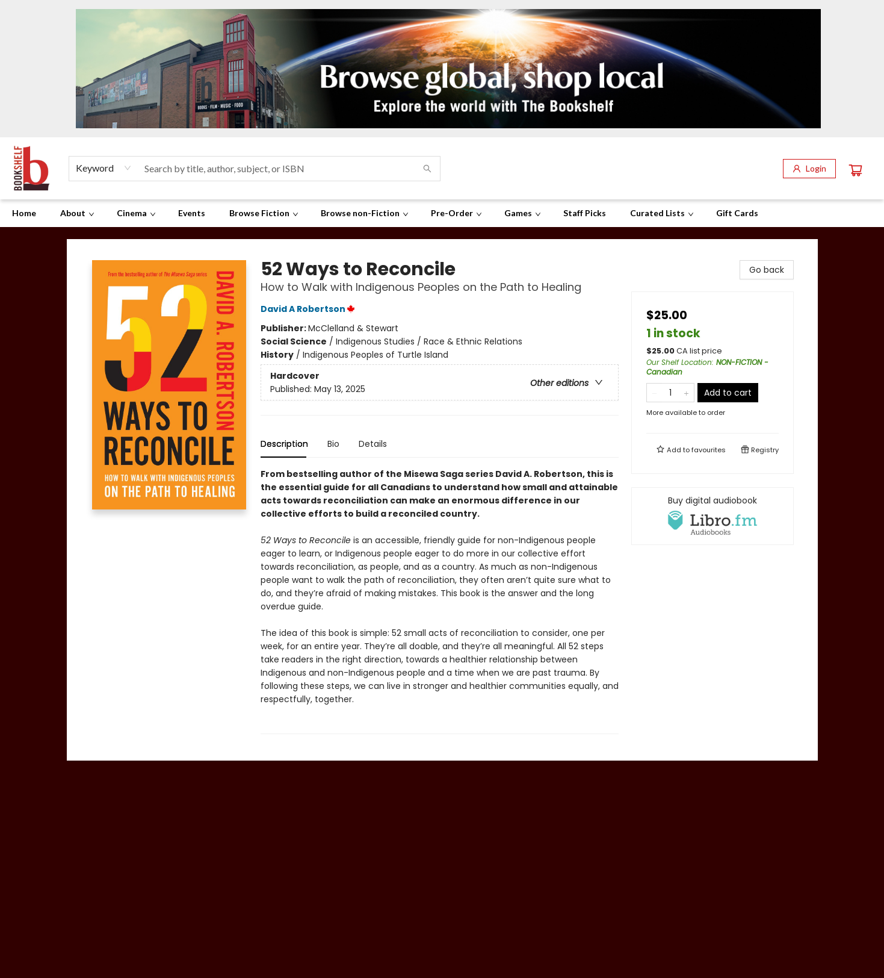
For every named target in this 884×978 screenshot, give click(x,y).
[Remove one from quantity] (654, 392)
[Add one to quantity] (686, 392)
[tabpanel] (440, 600)
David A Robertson (310, 309)
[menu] (442, 213)
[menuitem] (24, 213)
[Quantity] (670, 392)
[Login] (809, 168)
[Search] (427, 169)
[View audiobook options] (712, 516)
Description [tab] (284, 444)
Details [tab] (373, 444)
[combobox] (103, 168)
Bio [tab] (333, 444)
